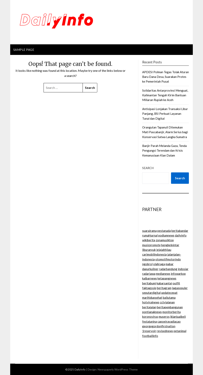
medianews (163, 273)
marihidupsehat (152, 297)
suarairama (149, 230)
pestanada (164, 230)
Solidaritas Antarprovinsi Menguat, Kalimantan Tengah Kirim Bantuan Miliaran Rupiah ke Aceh (165, 95)
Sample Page (23, 49)
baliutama (169, 297)
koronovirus (150, 316)
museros (164, 316)
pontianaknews (152, 312)
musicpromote (151, 245)
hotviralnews (150, 302)
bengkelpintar (170, 245)
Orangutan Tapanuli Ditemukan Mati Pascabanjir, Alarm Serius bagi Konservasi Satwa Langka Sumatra (165, 132)
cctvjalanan (167, 302)
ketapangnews (166, 278)
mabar (170, 264)
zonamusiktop (165, 240)
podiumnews (166, 235)
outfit (176, 283)
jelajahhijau (163, 249)
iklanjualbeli (178, 316)
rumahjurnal (150, 235)
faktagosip (149, 288)
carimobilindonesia (154, 254)
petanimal (180, 331)
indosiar (183, 269)
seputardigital (151, 292)
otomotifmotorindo (168, 259)
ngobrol (147, 264)
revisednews (165, 331)
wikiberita (148, 240)
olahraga (159, 264)
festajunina (149, 321)
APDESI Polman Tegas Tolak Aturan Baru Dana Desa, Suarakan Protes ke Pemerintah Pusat (165, 76)
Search (148, 168)
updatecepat (169, 292)
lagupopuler (180, 288)
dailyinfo (181, 235)
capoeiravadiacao (169, 321)
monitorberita (171, 312)
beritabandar (179, 230)
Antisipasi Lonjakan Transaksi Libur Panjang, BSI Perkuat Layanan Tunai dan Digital (165, 113)
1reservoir (149, 331)
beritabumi (149, 283)
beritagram (164, 288)
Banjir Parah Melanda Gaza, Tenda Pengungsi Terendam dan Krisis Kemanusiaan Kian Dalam (164, 150)
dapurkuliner (150, 269)
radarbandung (168, 269)
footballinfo (150, 336)
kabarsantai (164, 283)
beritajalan (149, 307)
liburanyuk (149, 249)
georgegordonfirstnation (158, 326)
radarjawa (148, 273)
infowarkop (178, 273)
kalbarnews (149, 278)
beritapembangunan (170, 307)
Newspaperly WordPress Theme (118, 369)
